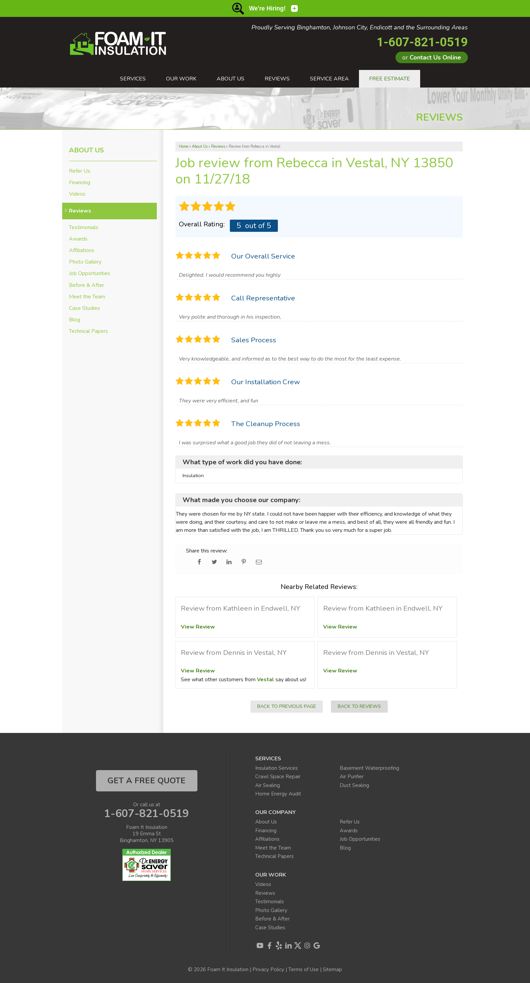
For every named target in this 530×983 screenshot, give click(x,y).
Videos (77, 194)
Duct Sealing (354, 785)
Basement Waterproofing (369, 768)
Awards (78, 239)
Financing (79, 182)
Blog (74, 320)
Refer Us (79, 171)
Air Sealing (267, 785)
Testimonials (83, 227)
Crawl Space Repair (277, 776)
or (431, 57)
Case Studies (84, 308)
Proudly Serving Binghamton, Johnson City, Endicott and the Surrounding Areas (359, 27)
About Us (86, 150)
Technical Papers (88, 331)
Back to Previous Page (286, 706)
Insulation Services (276, 768)
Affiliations (81, 250)
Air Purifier (352, 776)
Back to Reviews (359, 706)
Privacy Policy (268, 969)
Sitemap (332, 969)
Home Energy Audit (278, 793)
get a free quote (146, 780)
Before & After (86, 285)
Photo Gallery (85, 262)
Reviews (80, 211)
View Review (198, 627)
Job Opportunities (89, 273)
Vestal (265, 679)
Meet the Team (87, 297)
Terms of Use (303, 969)
